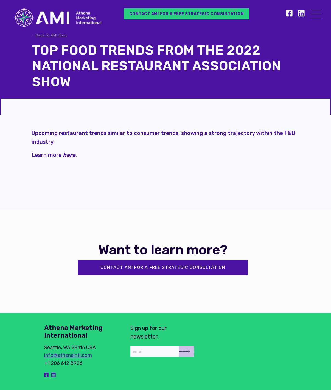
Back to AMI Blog (51, 35)
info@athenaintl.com (68, 355)
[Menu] (315, 15)
